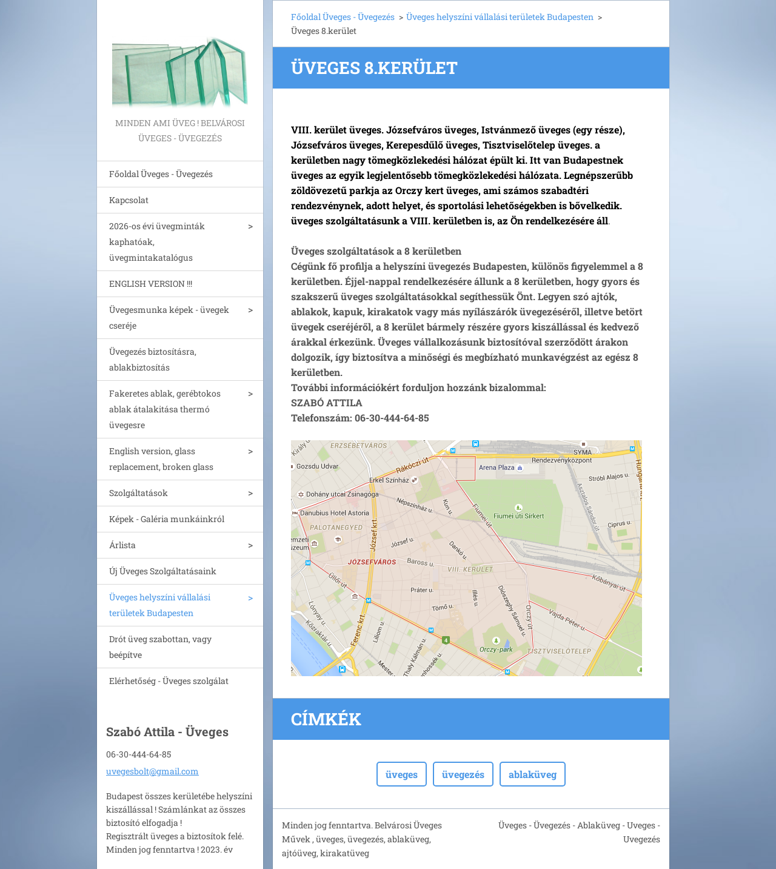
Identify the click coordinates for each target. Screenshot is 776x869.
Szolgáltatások (138, 492)
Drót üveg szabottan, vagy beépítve (160, 646)
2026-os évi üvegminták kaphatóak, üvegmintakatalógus (157, 241)
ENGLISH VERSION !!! (150, 283)
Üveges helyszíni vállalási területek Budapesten (159, 605)
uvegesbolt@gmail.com (152, 771)
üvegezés (463, 774)
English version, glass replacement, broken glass (161, 458)
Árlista (122, 545)
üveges (402, 774)
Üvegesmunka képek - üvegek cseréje (169, 317)
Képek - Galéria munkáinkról (166, 519)
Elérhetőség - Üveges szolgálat (169, 680)
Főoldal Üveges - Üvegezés (161, 174)
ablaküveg (533, 774)
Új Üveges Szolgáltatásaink (162, 571)
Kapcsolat (129, 200)
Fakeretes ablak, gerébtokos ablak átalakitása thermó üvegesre (165, 409)
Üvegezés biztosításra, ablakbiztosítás (152, 359)
